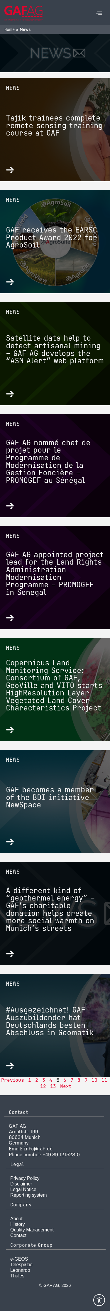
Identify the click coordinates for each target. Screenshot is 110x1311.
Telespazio (21, 1264)
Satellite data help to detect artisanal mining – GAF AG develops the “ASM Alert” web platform (55, 349)
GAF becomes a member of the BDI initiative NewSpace (50, 797)
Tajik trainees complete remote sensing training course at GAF (54, 125)
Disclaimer (21, 1183)
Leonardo (20, 1270)
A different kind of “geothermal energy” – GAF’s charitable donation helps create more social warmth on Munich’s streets (50, 909)
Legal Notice (23, 1189)
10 (94, 1080)
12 (43, 1086)
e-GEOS (19, 1258)
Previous (12, 1080)
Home (9, 29)
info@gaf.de (38, 1149)
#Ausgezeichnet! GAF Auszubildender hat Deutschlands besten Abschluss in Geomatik (50, 1021)
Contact (18, 1235)
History (17, 1224)
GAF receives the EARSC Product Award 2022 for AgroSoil (51, 237)
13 (53, 1086)
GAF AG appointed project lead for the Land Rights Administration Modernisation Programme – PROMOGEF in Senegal (55, 573)
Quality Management (32, 1229)
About (16, 1218)
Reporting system (28, 1195)
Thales (17, 1275)
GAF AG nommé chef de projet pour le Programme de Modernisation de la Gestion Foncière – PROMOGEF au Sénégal (48, 461)
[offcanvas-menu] (99, 13)
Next (65, 1086)
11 (104, 1080)
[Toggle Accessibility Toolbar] (99, 1300)
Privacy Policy (25, 1178)
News (13, 88)
